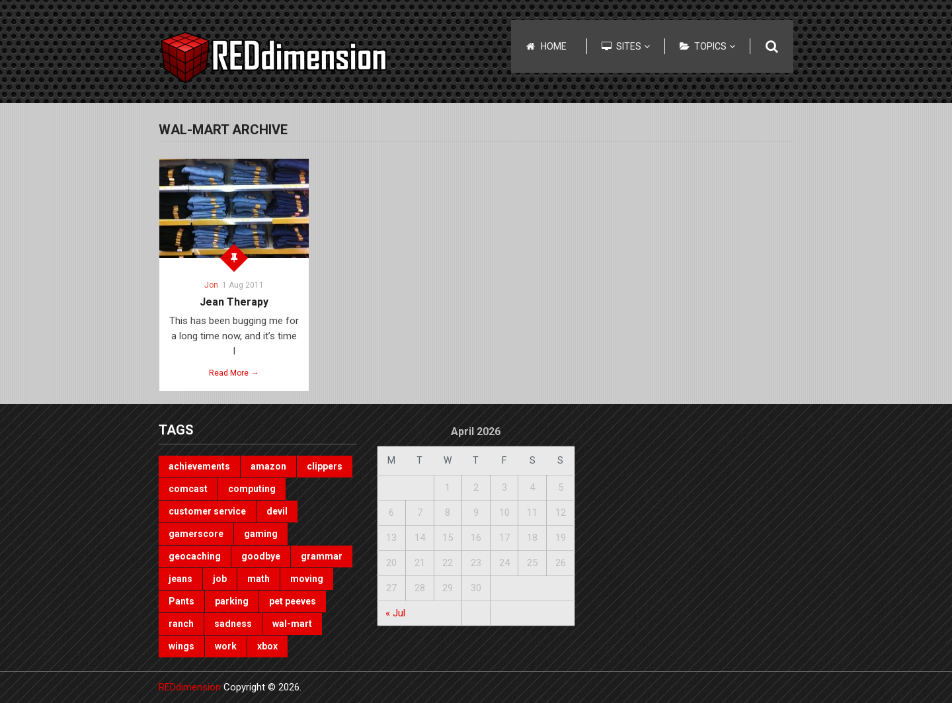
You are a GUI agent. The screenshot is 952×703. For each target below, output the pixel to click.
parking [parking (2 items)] (232, 601)
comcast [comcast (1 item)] (188, 488)
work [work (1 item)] (226, 646)
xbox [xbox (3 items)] (267, 646)
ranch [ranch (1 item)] (181, 623)
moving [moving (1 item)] (306, 578)
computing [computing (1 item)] (252, 488)
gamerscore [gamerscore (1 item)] (196, 533)
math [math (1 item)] (258, 578)
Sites (633, 46)
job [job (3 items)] (220, 578)
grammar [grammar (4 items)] (321, 556)
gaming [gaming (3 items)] (261, 533)
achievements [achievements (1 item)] (199, 466)
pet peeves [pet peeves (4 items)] (292, 601)
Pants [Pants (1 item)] (181, 601)
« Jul (395, 613)
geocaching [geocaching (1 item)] (195, 556)
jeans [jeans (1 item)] (180, 578)
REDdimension (190, 687)
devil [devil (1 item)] (277, 511)
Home (554, 46)
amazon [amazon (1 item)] (268, 466)
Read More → (233, 373)
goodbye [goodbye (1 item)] (260, 556)
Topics (714, 46)
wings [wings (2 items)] (181, 646)
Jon (211, 285)
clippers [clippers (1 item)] (324, 466)
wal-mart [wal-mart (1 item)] (292, 623)
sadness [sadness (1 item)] (233, 623)
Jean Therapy (234, 302)
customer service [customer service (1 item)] (207, 511)
